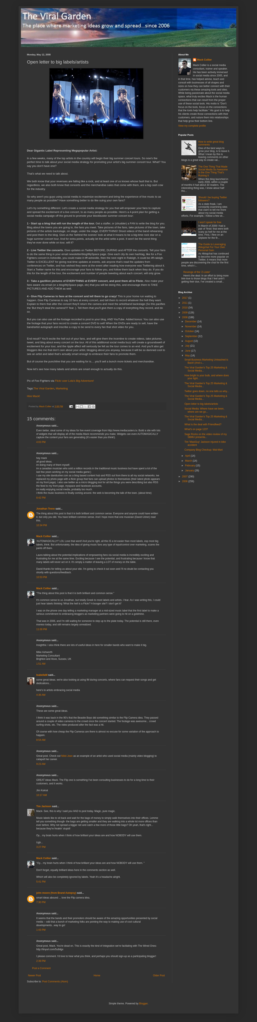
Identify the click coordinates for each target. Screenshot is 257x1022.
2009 (185, 312)
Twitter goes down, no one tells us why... (206, 391)
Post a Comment (41, 968)
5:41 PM (41, 881)
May (187, 355)
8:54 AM (40, 739)
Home (97, 975)
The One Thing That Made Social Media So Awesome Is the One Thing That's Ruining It (213, 171)
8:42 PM (41, 497)
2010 (185, 307)
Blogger (143, 1003)
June (188, 350)
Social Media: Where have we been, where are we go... (204, 410)
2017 (185, 297)
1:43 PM (41, 929)
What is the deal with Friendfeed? (202, 424)
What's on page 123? (196, 429)
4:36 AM (40, 694)
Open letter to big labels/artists (201, 403)
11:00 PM (41, 629)
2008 (185, 317)
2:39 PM (41, 961)
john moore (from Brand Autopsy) (56, 892)
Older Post (159, 975)
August (189, 341)
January (190, 470)
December (191, 321)
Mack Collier (43, 536)
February (190, 465)
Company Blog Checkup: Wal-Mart (203, 449)
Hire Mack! (33, 396)
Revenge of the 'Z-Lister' (196, 272)
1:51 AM (40, 663)
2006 (185, 481)
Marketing (62, 388)
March (189, 460)
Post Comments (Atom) (55, 981)
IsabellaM (41, 675)
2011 (185, 302)
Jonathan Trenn (45, 508)
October (190, 331)
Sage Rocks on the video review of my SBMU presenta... (205, 436)
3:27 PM (41, 847)
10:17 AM (41, 795)
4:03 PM (41, 442)
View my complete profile (192, 125)
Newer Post (34, 975)
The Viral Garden (44, 388)
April (188, 455)
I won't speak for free (209, 222)
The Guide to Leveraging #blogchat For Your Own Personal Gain (212, 247)
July (187, 345)
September (191, 336)
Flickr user (61, 380)
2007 (185, 476)
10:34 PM (41, 525)
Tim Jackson (43, 806)
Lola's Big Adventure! (81, 380)
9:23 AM (40, 764)
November (191, 326)
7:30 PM (41, 902)
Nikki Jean (67, 755)
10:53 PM (41, 577)
